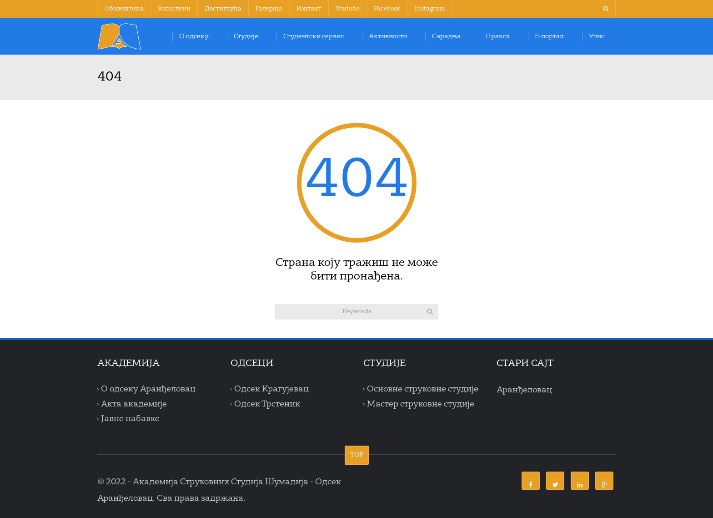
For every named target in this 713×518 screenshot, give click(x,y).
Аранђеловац (524, 390)
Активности (388, 36)
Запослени (174, 9)
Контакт (308, 9)
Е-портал (549, 36)
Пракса (498, 36)
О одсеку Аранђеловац (148, 389)
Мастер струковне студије (420, 404)
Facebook (387, 9)
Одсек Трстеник (267, 404)
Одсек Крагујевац (271, 389)
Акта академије (134, 404)
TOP (356, 455)
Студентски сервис (313, 36)
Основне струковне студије (422, 389)
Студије (246, 36)
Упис (596, 36)
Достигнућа (223, 9)
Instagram (430, 9)
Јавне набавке (130, 419)
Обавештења (124, 9)
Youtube (348, 9)
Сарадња (446, 36)
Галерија (269, 9)
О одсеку (194, 36)
